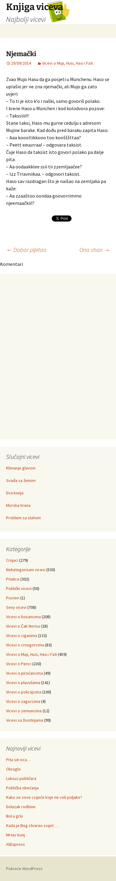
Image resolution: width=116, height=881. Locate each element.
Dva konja (14, 493)
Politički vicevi (19, 588)
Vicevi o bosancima (23, 616)
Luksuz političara (21, 778)
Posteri (12, 598)
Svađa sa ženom (21, 480)
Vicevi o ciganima (21, 635)
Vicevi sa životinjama (24, 720)
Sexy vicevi (16, 607)
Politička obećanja (22, 788)
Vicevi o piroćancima (24, 673)
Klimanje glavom (21, 468)
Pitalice (12, 579)
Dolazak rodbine (21, 806)
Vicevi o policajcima (23, 692)
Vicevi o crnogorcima (25, 645)
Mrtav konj (15, 835)
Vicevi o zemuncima (24, 710)
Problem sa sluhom (23, 517)
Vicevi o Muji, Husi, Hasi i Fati (67, 63)
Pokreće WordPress (24, 868)
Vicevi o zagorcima (23, 701)
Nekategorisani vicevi (25, 569)
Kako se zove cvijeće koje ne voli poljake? (44, 797)
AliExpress (15, 844)
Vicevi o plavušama (23, 682)
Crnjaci (12, 560)
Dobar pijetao (26, 249)
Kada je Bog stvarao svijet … (32, 825)
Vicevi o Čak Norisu (23, 626)
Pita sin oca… (18, 759)
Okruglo (13, 769)
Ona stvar (94, 249)
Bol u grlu (14, 816)
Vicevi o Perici (18, 663)
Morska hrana (18, 505)
